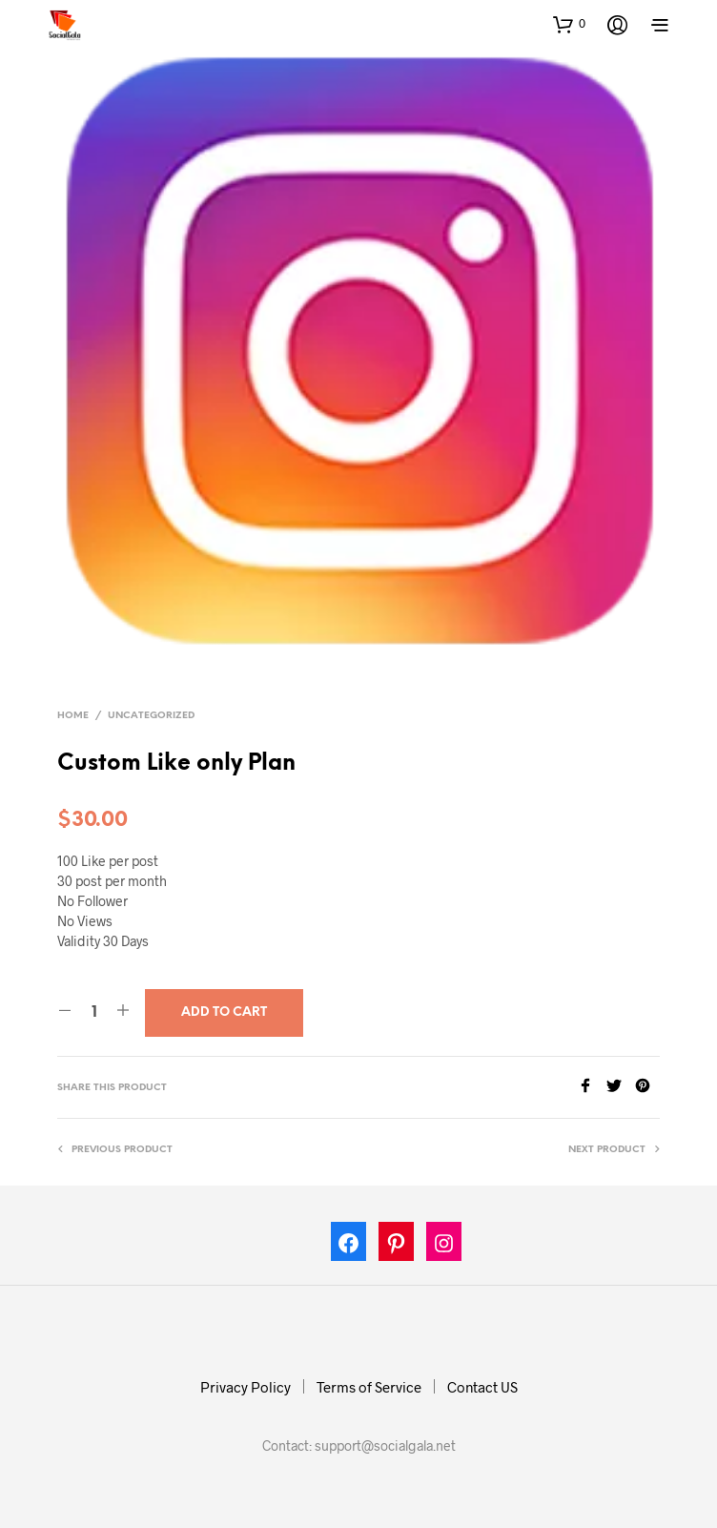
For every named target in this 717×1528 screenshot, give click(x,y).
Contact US (482, 1386)
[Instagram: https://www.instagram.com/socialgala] (444, 1246)
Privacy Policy (245, 1386)
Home (73, 716)
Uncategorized (151, 716)
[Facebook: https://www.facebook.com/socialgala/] (349, 1246)
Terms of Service (369, 1386)
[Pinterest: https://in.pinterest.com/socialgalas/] (397, 1246)
